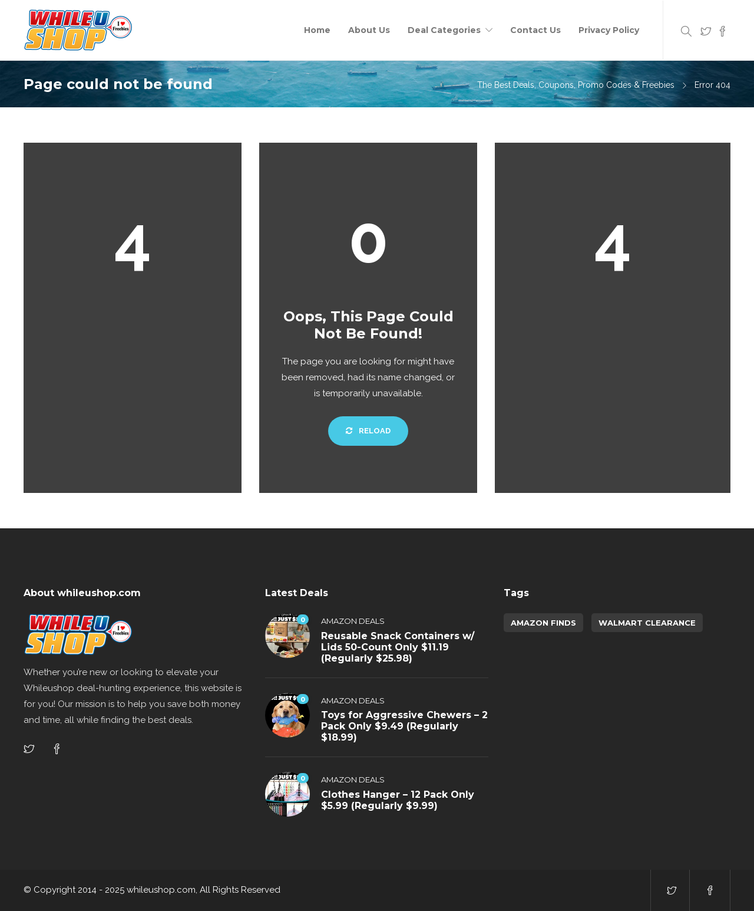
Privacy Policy (608, 30)
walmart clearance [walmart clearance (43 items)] (647, 622)
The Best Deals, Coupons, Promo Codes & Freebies (575, 85)
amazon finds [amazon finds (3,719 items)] (543, 622)
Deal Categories (444, 30)
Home (317, 30)
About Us (369, 30)
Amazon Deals (353, 621)
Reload (368, 430)
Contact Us (535, 30)
